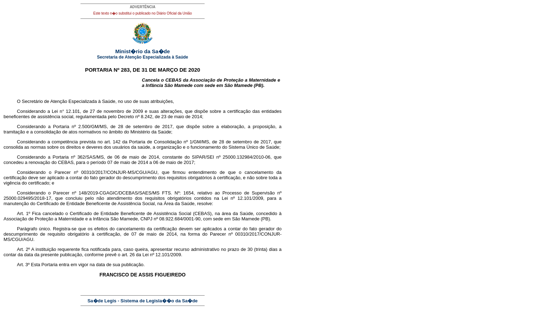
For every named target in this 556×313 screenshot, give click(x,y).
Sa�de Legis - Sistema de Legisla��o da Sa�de (143, 300)
